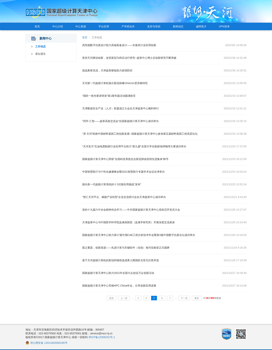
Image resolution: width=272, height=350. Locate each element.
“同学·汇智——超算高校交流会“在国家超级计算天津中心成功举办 (120, 121)
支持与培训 (153, 26)
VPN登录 (224, 26)
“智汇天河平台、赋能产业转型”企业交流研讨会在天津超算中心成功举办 (124, 197)
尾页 (196, 298)
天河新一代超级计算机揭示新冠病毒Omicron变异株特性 (115, 83)
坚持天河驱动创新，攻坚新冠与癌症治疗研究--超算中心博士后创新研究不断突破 (129, 57)
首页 (37, 26)
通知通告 (40, 53)
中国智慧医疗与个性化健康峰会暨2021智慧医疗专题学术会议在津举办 (123, 171)
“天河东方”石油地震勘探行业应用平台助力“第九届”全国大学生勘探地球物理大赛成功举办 (134, 146)
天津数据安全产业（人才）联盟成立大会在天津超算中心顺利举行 (120, 108)
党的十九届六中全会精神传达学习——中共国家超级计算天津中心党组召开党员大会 (131, 209)
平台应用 (103, 26)
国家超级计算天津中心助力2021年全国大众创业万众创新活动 (118, 272)
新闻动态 (178, 26)
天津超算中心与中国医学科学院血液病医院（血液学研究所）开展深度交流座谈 (128, 222)
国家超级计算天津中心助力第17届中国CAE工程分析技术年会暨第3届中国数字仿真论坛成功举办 (138, 234)
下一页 (184, 298)
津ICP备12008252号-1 (101, 337)
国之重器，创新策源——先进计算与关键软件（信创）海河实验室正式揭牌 (125, 247)
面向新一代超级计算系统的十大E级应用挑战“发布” (111, 184)
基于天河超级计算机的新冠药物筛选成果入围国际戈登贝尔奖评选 (120, 260)
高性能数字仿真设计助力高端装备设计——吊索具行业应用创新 (119, 45)
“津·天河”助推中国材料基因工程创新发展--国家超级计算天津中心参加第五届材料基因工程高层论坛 (140, 133)
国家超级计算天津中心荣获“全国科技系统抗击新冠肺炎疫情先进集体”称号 (125, 159)
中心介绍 (57, 26)
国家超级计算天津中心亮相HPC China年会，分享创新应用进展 (119, 285)
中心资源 (80, 26)
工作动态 (40, 46)
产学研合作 (128, 26)
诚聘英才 (201, 26)
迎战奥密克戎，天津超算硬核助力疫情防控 (107, 70)
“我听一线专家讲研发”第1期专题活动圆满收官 (109, 95)
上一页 (124, 298)
